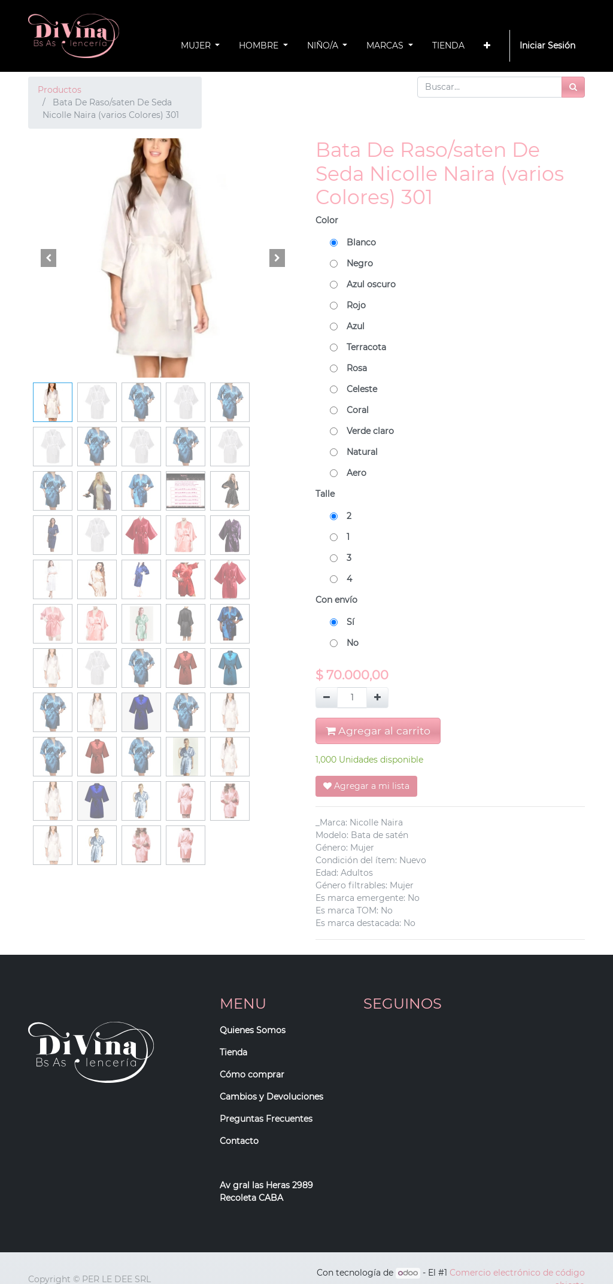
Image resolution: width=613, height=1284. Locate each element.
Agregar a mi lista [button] (366, 786)
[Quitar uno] (326, 697)
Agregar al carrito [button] (378, 730)
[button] (487, 46)
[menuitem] (448, 46)
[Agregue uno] (377, 697)
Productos (59, 89)
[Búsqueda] (573, 87)
